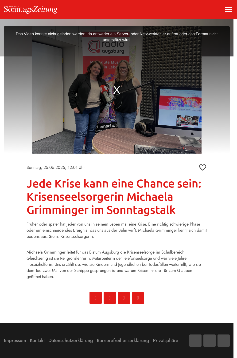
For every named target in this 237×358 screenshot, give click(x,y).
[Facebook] (195, 340)
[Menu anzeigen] (228, 9)
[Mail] (209, 340)
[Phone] (224, 340)
